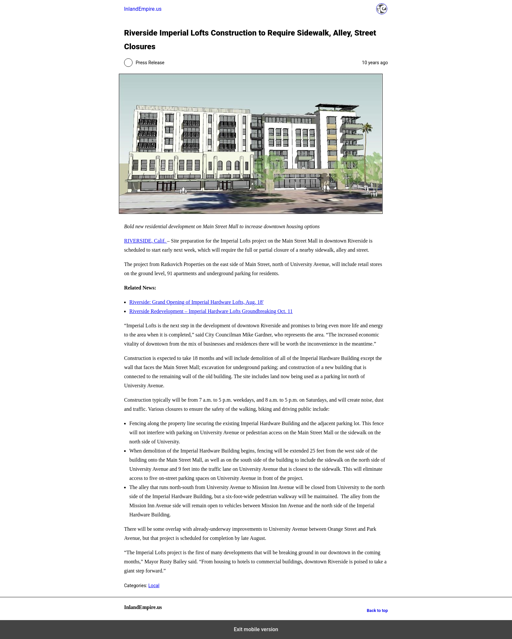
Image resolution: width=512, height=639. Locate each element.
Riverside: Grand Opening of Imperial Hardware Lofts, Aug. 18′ (196, 302)
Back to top (377, 610)
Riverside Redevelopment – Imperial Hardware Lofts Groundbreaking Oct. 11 (211, 311)
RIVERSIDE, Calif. (145, 241)
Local (153, 585)
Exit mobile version (256, 629)
